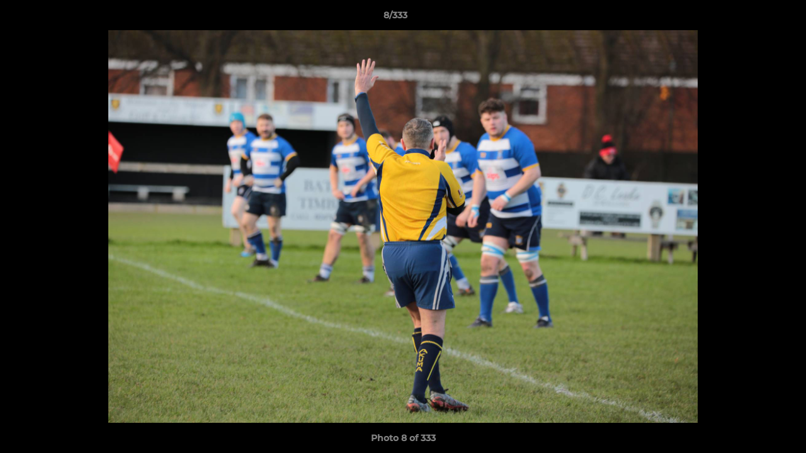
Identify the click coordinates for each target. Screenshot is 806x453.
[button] (753, 18)
